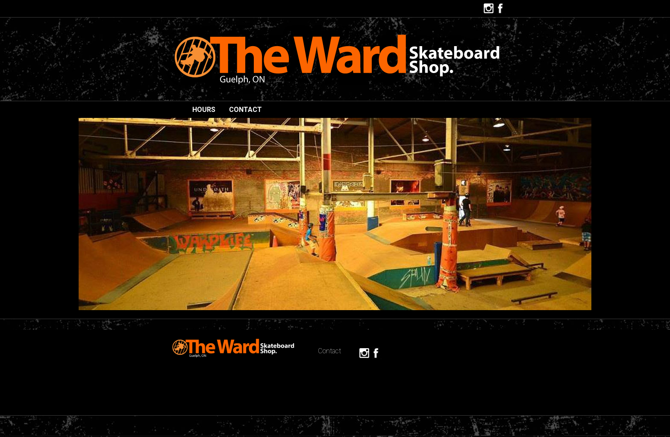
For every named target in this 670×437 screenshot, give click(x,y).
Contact (245, 110)
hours (203, 110)
